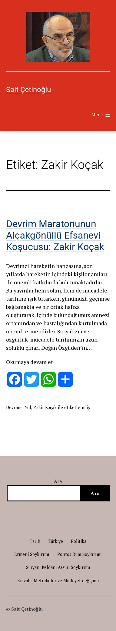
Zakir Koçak (45, 407)
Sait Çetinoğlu (28, 89)
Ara (58, 481)
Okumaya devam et (29, 361)
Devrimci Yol (18, 407)
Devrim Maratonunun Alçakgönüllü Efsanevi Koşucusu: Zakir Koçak (55, 235)
